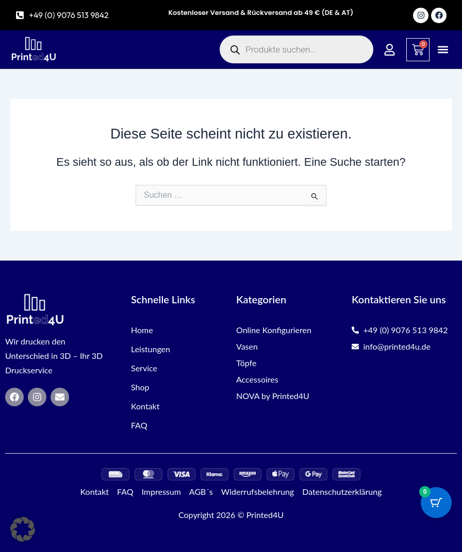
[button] (443, 49)
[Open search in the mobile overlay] (296, 49)
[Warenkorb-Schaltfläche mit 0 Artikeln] (436, 502)
